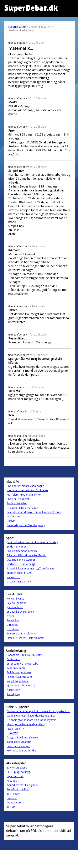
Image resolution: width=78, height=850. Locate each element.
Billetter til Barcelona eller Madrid (26, 555)
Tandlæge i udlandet (19, 742)
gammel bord (15, 607)
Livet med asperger (18, 746)
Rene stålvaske (15, 598)
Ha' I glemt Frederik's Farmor (24, 494)
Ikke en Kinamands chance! (22, 551)
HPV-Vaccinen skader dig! (22, 750)
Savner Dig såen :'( (17, 767)
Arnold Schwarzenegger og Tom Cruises (30, 568)
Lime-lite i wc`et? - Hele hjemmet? (26, 638)
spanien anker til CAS (19, 573)
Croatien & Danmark (19, 581)
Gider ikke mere (16, 668)
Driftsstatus (13, 659)
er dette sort (14, 516)
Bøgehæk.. (13, 629)
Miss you (12, 780)
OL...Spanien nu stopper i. (22, 559)
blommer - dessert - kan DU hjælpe (27, 490)
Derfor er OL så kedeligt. (21, 564)
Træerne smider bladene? (22, 633)
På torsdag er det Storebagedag (26, 525)
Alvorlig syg (13, 694)
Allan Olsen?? (14, 690)
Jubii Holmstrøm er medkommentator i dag (32, 542)
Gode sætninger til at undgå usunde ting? (31, 715)
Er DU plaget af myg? (19, 772)
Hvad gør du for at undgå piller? (26, 724)
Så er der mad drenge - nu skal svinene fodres (34, 512)
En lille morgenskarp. (19, 672)
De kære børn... (16, 802)
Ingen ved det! (15, 776)
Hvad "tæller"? (15, 728)
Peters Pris (13, 620)
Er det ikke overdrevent (20, 611)
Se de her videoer (17, 546)
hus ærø (12, 798)
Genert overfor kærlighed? (22, 785)
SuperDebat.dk (17, 26)
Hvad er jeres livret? (18, 499)
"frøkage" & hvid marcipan (22, 508)
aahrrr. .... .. (13, 577)
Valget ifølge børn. (17, 681)
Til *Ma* (12, 807)
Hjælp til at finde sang (19, 677)
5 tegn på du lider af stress (22, 737)
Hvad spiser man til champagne (25, 486)
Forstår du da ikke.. (18, 789)
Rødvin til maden (17, 503)
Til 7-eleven (13, 794)
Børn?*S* (12, 733)
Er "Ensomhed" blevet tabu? (23, 663)
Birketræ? (12, 625)
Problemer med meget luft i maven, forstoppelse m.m (38, 711)
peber (10, 616)
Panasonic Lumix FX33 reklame (25, 655)
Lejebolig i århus (16, 603)
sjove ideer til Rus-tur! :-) (21, 685)
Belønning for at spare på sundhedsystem (31, 720)
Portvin (11, 521)
